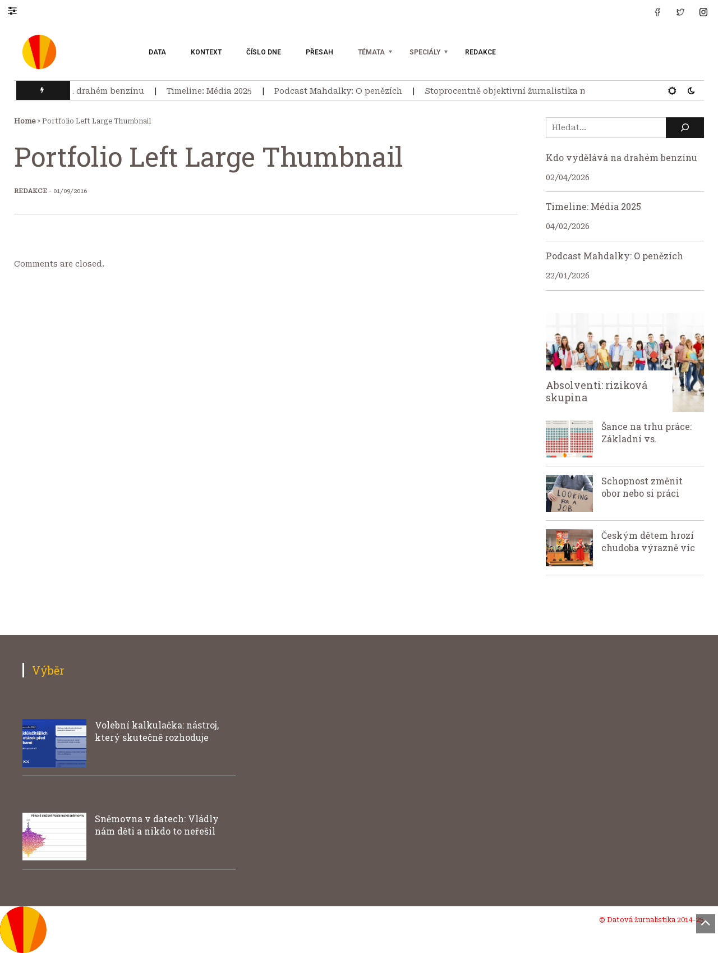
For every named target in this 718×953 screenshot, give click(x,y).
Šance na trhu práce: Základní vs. (646, 432)
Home (24, 121)
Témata (371, 52)
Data (157, 52)
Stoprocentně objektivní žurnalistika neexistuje (529, 90)
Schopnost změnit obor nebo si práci (642, 487)
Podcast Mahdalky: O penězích (343, 90)
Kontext (206, 52)
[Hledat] (685, 127)
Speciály (424, 52)
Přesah (319, 52)
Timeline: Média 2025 (214, 90)
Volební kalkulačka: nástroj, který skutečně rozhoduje (157, 731)
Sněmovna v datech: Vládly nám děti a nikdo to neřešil (157, 825)
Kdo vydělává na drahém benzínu (79, 90)
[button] (17, 10)
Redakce (480, 52)
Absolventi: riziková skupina (596, 391)
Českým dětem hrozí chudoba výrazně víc (648, 541)
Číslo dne (263, 52)
